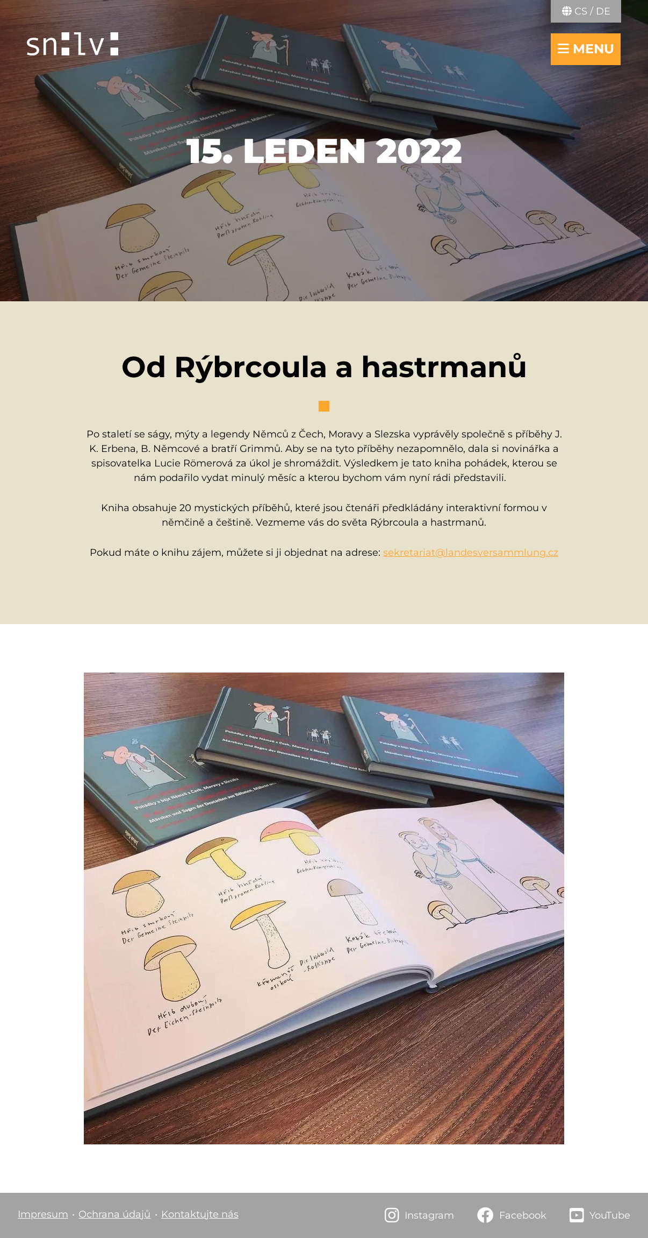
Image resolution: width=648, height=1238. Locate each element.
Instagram (429, 1215)
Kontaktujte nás (200, 1214)
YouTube (609, 1215)
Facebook (522, 1215)
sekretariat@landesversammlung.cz (470, 552)
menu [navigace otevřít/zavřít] (586, 48)
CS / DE (586, 11)
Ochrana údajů (114, 1214)
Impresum (43, 1214)
